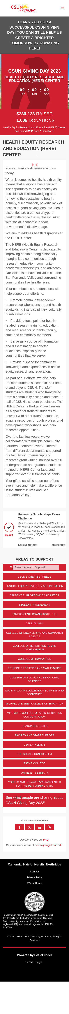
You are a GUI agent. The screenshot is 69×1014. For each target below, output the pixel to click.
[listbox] (34, 178)
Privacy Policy (34, 909)
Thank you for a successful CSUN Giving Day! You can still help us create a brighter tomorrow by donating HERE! (34, 35)
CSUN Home (34, 915)
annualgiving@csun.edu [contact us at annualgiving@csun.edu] (48, 877)
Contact (34, 904)
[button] (10, 179)
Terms (29, 994)
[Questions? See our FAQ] (46, 872)
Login (39, 994)
